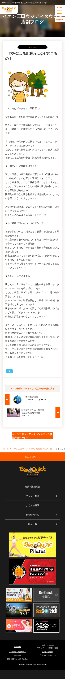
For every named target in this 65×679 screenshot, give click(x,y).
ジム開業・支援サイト (17, 652)
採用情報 (17, 647)
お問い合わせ (47, 652)
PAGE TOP (32, 457)
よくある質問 (32, 505)
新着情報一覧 (32, 514)
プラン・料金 (32, 496)
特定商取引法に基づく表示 (17, 659)
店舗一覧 (59, 20)
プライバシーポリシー (47, 655)
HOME (6, 449)
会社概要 (17, 655)
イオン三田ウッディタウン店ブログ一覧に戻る (32, 388)
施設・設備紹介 (32, 486)
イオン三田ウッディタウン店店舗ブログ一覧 (32, 449)
